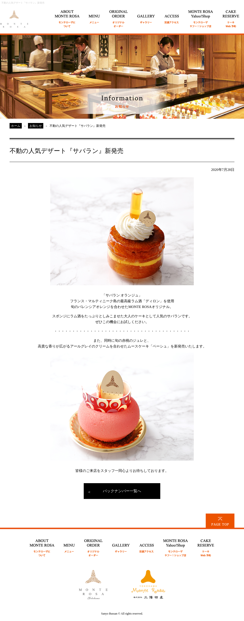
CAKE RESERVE (231, 16)
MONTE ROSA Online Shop (201, 16)
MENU (94, 16)
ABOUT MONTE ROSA (67, 16)
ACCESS (172, 16)
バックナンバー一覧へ (122, 491)
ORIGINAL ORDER (119, 16)
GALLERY (146, 16)
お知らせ (35, 126)
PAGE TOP (220, 521)
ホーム (15, 126)
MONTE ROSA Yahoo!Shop (176, 545)
